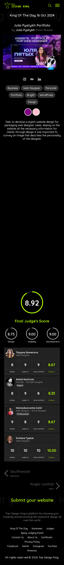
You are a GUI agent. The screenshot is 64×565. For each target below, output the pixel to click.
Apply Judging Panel (32, 532)
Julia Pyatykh (25, 30)
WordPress (46, 95)
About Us (32, 537)
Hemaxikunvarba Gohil (29, 407)
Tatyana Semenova (27, 352)
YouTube (52, 546)
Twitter (25, 546)
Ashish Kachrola (25, 379)
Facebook (12, 546)
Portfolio (16, 95)
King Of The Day (19, 528)
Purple (28, 112)
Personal (51, 88)
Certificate (46, 537)
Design (32, 102)
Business (13, 88)
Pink (36, 112)
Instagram (38, 546)
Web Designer (31, 88)
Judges (50, 528)
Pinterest (32, 550)
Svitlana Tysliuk (25, 438)
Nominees (37, 528)
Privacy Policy (32, 541)
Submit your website (32, 500)
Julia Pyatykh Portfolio (32, 25)
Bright (31, 95)
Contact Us (18, 537)
